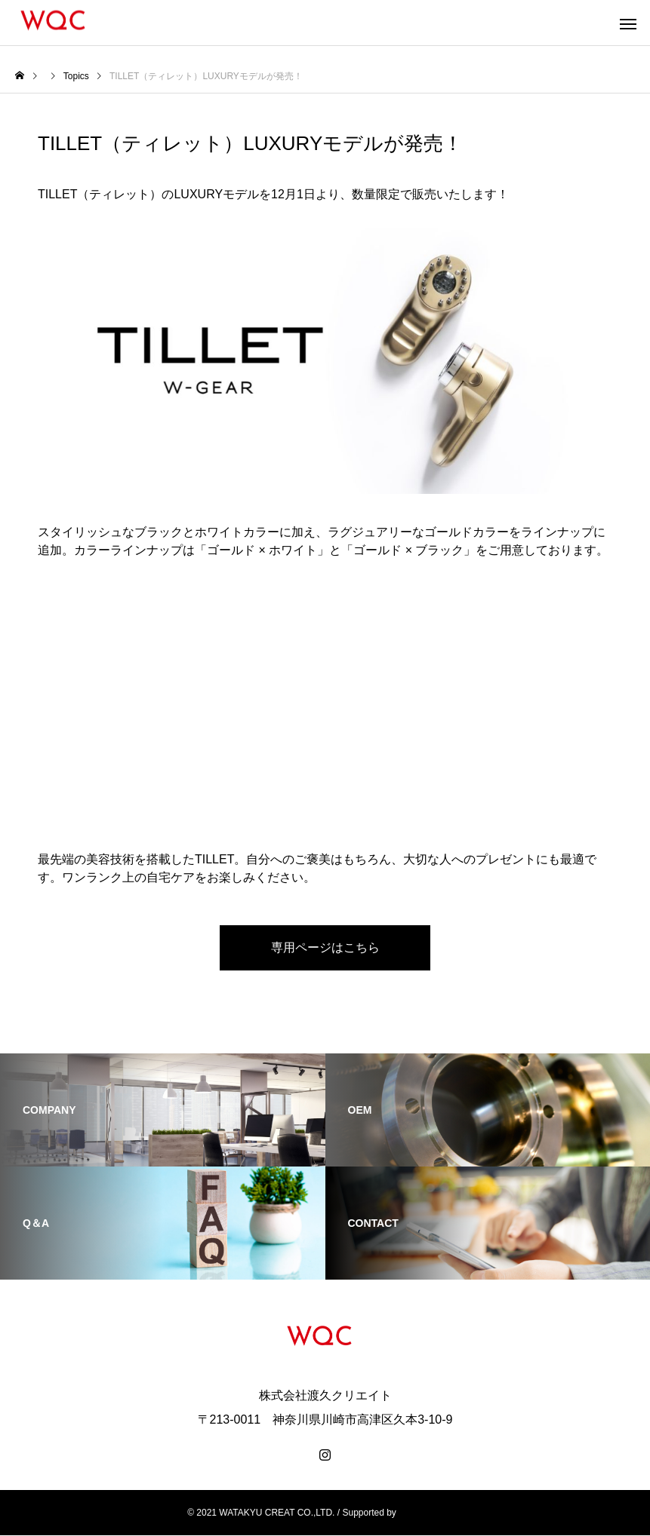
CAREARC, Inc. (431, 1513)
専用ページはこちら (325, 948)
